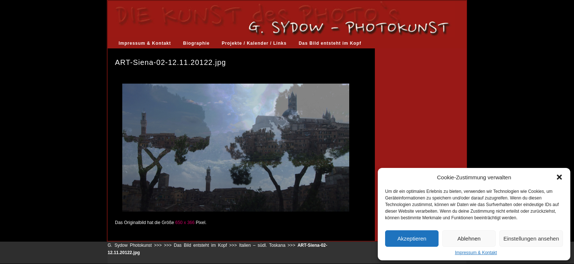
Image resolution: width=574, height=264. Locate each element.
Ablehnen (468, 238)
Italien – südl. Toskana (262, 245)
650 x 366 (185, 222)
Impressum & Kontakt (476, 252)
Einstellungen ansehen (531, 238)
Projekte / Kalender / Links (254, 43)
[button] (559, 177)
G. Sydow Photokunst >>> (135, 245)
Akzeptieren (411, 238)
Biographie (196, 43)
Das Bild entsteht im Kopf (330, 43)
